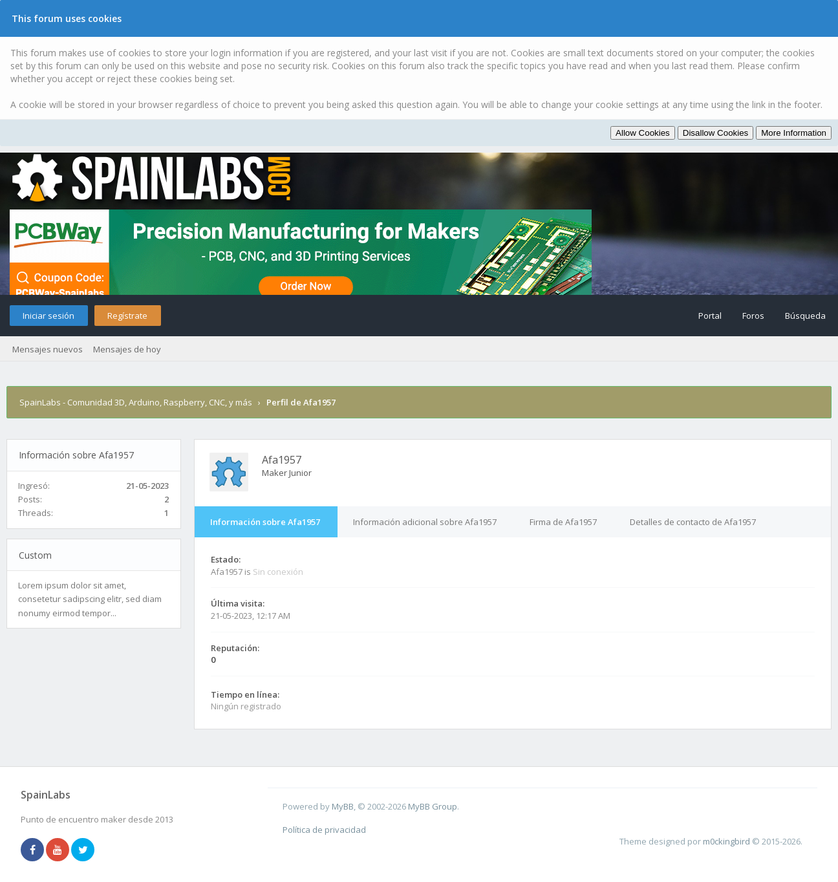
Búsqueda (805, 315)
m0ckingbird (726, 841)
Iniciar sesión (48, 315)
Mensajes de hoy (127, 349)
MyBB (343, 806)
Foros (753, 315)
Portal (710, 315)
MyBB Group (432, 806)
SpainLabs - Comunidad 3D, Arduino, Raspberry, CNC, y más (135, 402)
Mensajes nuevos (47, 349)
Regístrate (127, 315)
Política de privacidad (324, 829)
